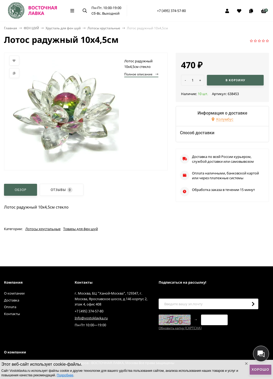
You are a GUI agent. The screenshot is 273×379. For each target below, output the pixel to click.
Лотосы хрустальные (103, 28)
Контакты (12, 313)
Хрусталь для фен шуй (63, 28)
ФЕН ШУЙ (31, 28)
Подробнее (65, 375)
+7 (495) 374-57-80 (171, 10)
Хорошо (260, 370)
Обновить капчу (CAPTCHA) (180, 328)
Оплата (10, 306)
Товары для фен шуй (80, 228)
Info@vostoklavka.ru (91, 318)
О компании (14, 293)
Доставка (11, 300)
